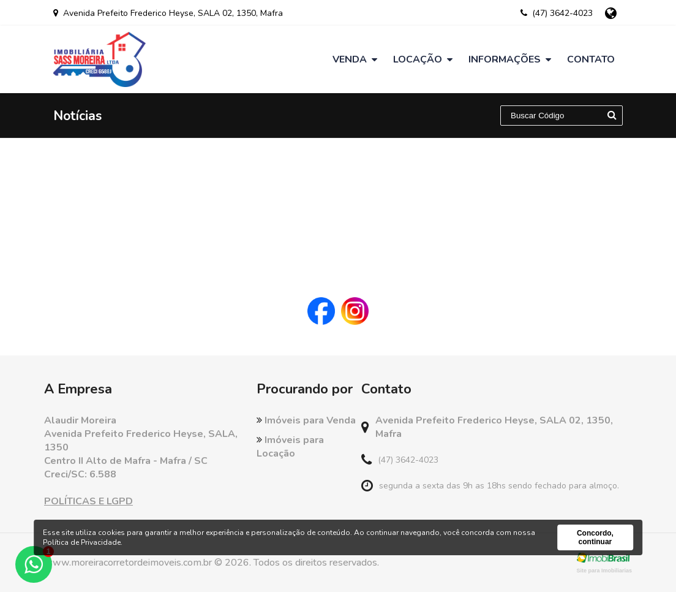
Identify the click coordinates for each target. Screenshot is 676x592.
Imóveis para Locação (290, 446)
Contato (591, 59)
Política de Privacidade (82, 542)
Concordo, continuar (595, 537)
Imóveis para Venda (306, 420)
